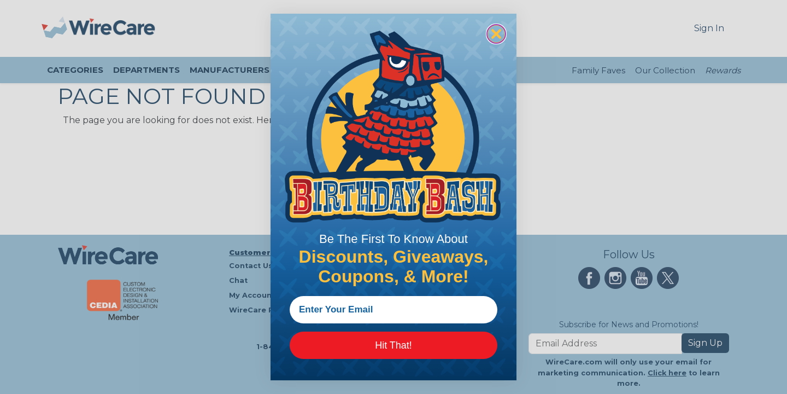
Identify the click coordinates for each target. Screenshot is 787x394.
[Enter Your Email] (393, 309)
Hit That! (393, 345)
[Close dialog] (496, 34)
